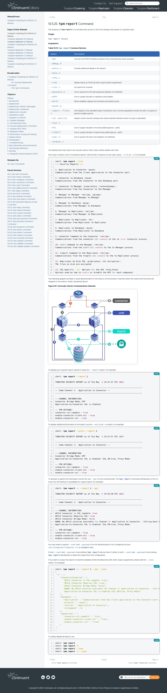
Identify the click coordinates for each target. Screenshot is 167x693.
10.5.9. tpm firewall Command (19, 196)
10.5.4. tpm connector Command (20, 182)
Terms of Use (97, 688)
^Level (103, 659)
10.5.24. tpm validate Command (20, 243)
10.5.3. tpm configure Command (20, 179)
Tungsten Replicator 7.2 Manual (20, 55)
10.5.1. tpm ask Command (17, 174)
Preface (10, 98)
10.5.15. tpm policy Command (19, 216)
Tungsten (74, 8)
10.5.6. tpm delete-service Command (22, 188)
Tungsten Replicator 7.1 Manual (19, 50)
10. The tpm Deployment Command (22, 126)
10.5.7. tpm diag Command (18, 191)
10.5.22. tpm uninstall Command (20, 238)
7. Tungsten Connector (16, 117)
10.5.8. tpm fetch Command (18, 193)
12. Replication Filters (15, 131)
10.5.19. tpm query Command (19, 229)
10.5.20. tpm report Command (19, 232)
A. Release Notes (14, 137)
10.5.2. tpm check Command (18, 177)
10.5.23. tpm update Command (19, 241)
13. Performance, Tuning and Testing (21, 134)
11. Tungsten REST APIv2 (16, 129)
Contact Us (100, 3)
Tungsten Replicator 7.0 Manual (20, 53)
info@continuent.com (67, 688)
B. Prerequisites (13, 140)
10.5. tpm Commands (20, 88)
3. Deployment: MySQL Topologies (21, 106)
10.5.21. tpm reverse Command (19, 235)
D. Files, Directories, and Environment (22, 145)
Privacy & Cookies (111, 688)
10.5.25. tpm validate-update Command (23, 246)
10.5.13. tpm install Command (19, 210)
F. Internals (11, 151)
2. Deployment (13, 104)
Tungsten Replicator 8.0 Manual (20, 39)
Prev (53, 17)
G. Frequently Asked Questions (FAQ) (22, 154)
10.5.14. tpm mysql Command (19, 213)
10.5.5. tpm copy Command (18, 185)
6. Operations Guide (15, 115)
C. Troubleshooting (15, 142)
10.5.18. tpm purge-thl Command (20, 227)
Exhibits (135, 688)
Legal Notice (125, 688)
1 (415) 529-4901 (84, 688)
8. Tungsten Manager (16, 120)
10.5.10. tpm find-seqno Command (21, 199)
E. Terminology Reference (17, 148)
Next (154, 17)
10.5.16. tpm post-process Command (22, 218)
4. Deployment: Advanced (18, 109)
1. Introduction (13, 101)
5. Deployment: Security (16, 112)
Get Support (115, 3)
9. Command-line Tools (16, 123)
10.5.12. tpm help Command (18, 207)
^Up (104, 17)
